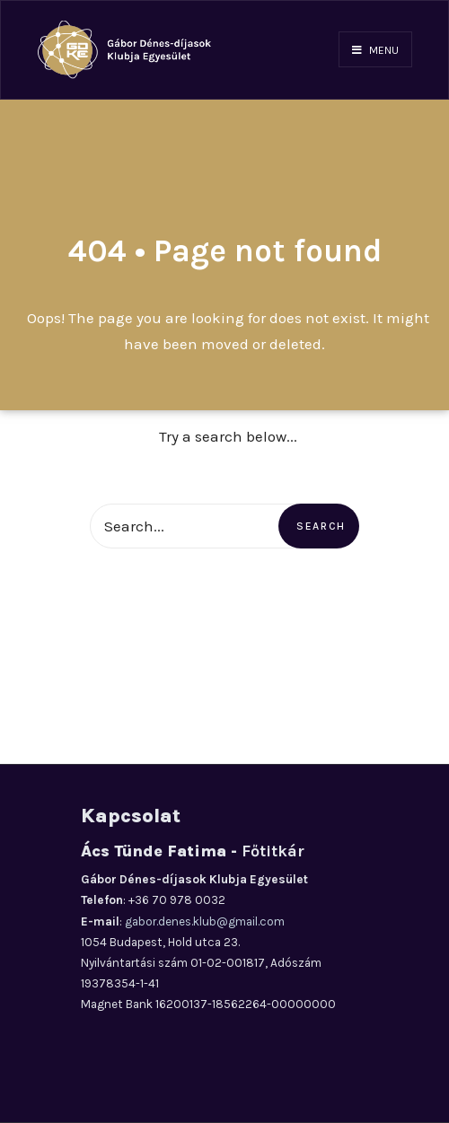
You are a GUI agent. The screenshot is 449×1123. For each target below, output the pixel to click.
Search (321, 526)
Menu (375, 50)
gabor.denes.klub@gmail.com (205, 921)
